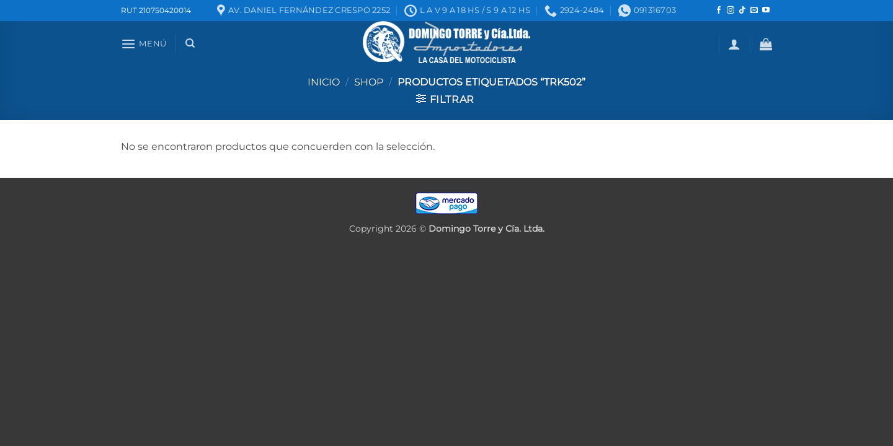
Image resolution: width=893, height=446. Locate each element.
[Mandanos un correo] (754, 10)
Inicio (324, 82)
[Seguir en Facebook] (718, 10)
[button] (144, 43)
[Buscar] (190, 43)
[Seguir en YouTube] (766, 10)
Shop (368, 82)
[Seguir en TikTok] (742, 10)
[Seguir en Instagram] (730, 10)
